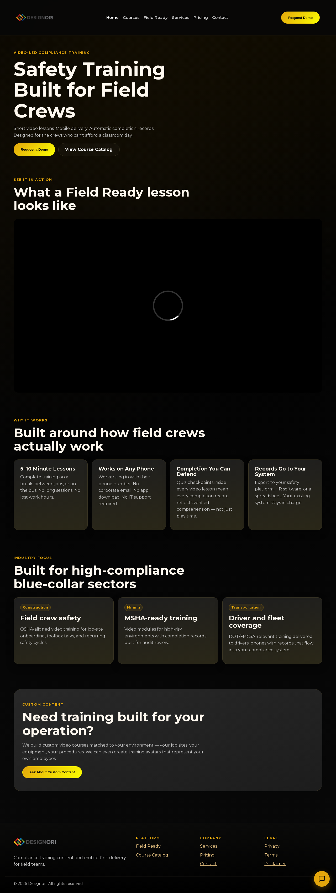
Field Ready (156, 17)
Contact (220, 17)
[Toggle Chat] (322, 879)
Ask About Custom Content (52, 772)
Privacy (272, 846)
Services (180, 17)
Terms (270, 855)
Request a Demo (34, 149)
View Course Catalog (89, 149)
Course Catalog (152, 855)
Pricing (200, 17)
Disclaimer (275, 863)
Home (112, 17)
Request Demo (300, 18)
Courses (131, 17)
